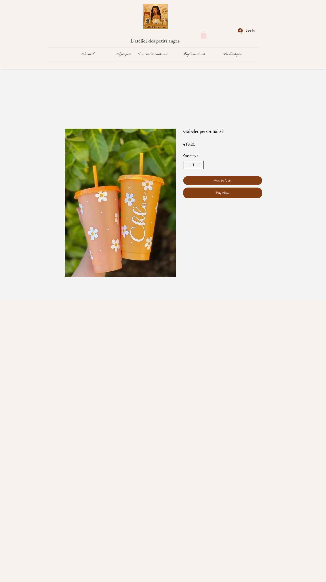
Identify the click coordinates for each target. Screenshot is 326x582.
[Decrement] (187, 165)
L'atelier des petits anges (155, 41)
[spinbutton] (193, 165)
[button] (204, 34)
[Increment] (200, 165)
